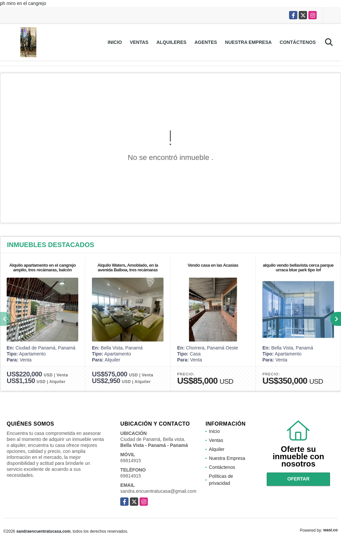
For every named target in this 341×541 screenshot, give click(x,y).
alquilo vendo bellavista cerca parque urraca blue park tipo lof (298, 267)
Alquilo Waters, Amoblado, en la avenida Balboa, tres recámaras (127, 267)
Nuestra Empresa (248, 42)
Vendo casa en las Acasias (213, 265)
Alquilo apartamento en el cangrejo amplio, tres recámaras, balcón (42, 267)
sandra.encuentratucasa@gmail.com (158, 491)
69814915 (130, 460)
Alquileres (171, 42)
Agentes (205, 42)
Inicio (115, 42)
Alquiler (216, 449)
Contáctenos (298, 42)
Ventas (139, 42)
